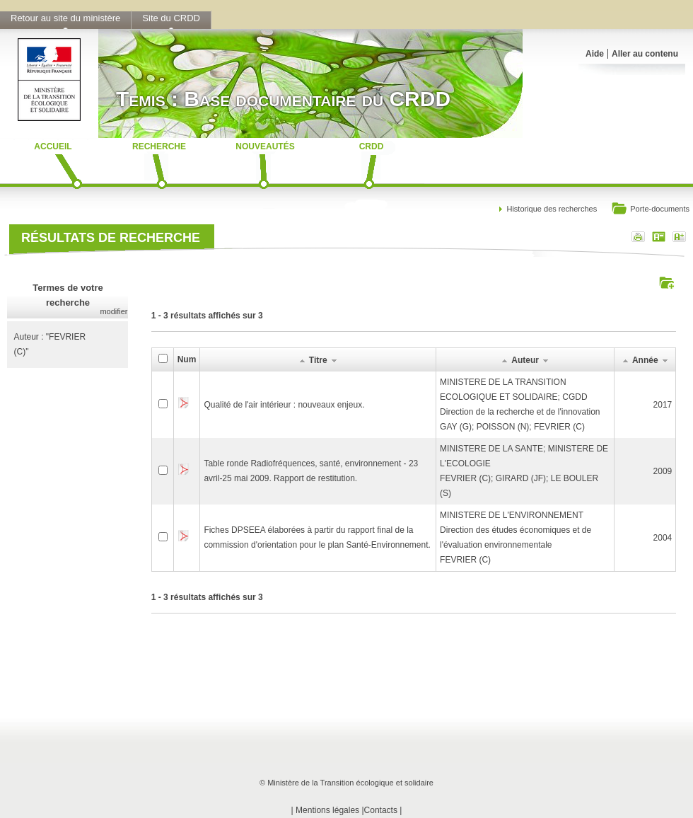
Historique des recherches (551, 208)
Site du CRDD (171, 18)
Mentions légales (327, 810)
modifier (113, 311)
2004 (662, 538)
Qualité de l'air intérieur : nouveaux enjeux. (284, 405)
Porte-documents (650, 209)
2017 (662, 405)
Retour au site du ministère (65, 18)
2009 (662, 471)
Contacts (380, 810)
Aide (595, 54)
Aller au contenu (645, 54)
